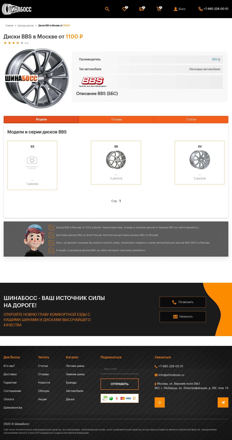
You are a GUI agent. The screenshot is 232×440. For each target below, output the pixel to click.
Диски (70, 399)
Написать (186, 316)
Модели (41, 119)
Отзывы (116, 119)
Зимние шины (75, 374)
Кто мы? (9, 366)
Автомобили (74, 391)
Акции (42, 399)
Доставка (10, 374)
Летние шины (75, 366)
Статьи (191, 119)
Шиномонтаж (13, 407)
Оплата (9, 399)
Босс (182, 9)
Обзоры (43, 391)
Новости (44, 382)
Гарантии (10, 382)
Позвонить (186, 302)
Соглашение (12, 391)
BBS (215, 59)
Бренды (71, 382)
